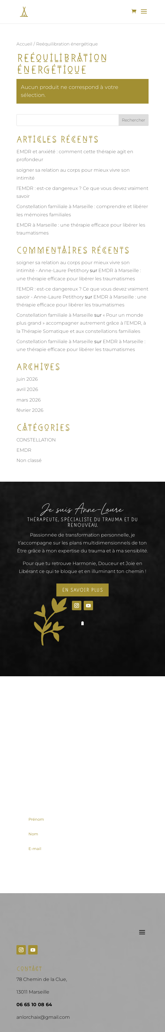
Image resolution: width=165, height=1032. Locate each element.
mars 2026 (28, 400)
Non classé (29, 460)
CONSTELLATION (36, 440)
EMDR (23, 450)
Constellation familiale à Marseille (54, 315)
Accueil (24, 44)
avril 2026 (27, 389)
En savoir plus (82, 590)
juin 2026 (27, 379)
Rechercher (133, 120)
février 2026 (29, 410)
